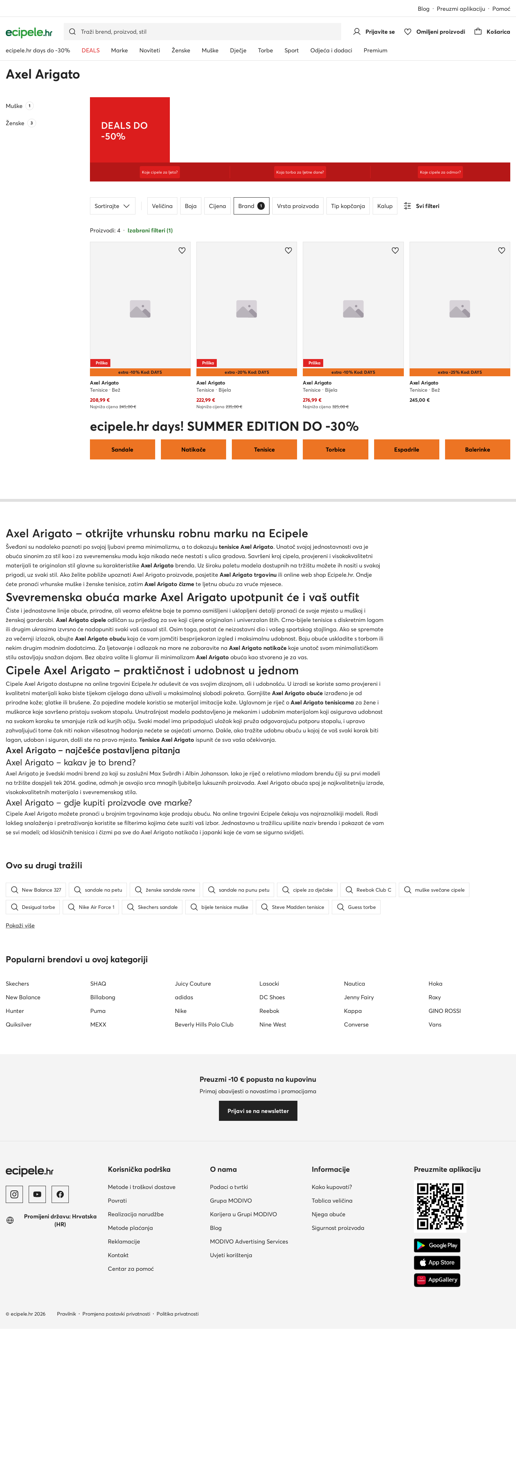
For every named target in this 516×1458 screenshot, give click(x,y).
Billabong (102, 1184)
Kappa (353, 1198)
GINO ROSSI (445, 1198)
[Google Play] (437, 1433)
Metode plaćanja (130, 1415)
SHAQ (98, 1170)
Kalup (385, 205)
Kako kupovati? (332, 1374)
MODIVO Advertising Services (249, 1428)
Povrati (117, 1387)
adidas (184, 1184)
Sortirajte (113, 206)
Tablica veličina (332, 1387)
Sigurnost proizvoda (338, 1415)
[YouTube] (37, 1381)
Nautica (354, 1170)
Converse (356, 1211)
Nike (181, 1198)
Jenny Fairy (359, 1184)
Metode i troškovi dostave (142, 1374)
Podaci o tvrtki (229, 1374)
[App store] (437, 1450)
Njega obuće (328, 1401)
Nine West (272, 1211)
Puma (98, 1198)
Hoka (436, 1170)
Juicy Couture (193, 1170)
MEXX (98, 1211)
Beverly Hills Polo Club (204, 1211)
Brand (251, 206)
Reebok (269, 1198)
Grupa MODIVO (231, 1387)
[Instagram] (14, 1381)
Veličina (162, 205)
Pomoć (501, 8)
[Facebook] (60, 1381)
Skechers (17, 1170)
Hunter (15, 1198)
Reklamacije (124, 1428)
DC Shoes (272, 1184)
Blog (424, 8)
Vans (435, 1211)
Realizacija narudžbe (136, 1401)
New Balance (23, 1184)
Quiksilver (19, 1211)
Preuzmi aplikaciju (461, 8)
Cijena (217, 205)
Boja (191, 205)
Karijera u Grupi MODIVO (243, 1401)
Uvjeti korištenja (231, 1442)
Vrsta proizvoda (298, 205)
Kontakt (118, 1442)
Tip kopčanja (348, 205)
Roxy (435, 1184)
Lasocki (269, 1170)
